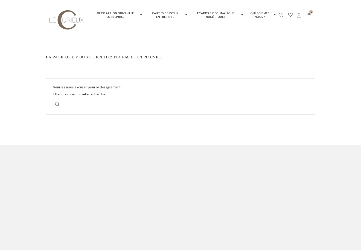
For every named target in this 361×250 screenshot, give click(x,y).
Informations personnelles (69, 177)
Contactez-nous (198, 197)
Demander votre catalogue (138, 184)
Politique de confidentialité (208, 190)
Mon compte (62, 166)
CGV (188, 209)
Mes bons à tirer (60, 197)
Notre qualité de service (205, 177)
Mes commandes (60, 184)
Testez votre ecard (131, 197)
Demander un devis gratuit (138, 177)
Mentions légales (199, 184)
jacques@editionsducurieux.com (288, 209)
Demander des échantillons (138, 190)
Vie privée (193, 227)
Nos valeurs (194, 203)
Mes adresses (58, 190)
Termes (208, 227)
